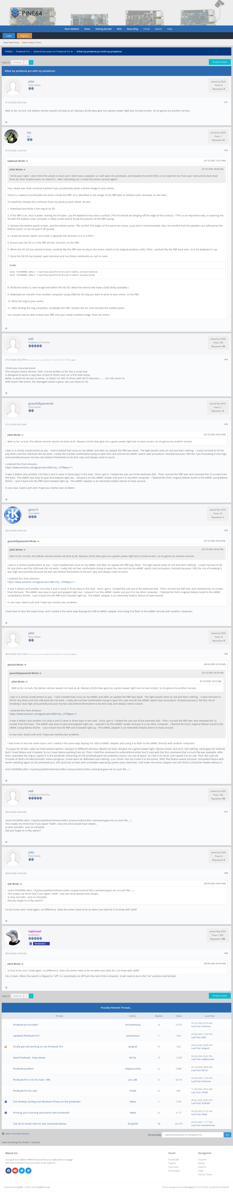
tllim (204, 1037)
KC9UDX (206, 1103)
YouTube (173, 1167)
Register (24, 35)
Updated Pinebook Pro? (26, 1035)
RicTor (132, 1057)
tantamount (133, 1035)
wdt (30, 339)
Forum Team (205, 1174)
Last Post (196, 1026)
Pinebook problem (23, 1068)
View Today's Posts (31, 42)
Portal (146, 28)
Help (169, 28)
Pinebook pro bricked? (25, 1024)
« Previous (17, 62)
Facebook (173, 1159)
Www (133, 1101)
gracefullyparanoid (40, 403)
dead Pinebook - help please (29, 1057)
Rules (87, 28)
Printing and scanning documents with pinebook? (41, 1112)
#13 (226, 359)
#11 (226, 102)
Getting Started (103, 28)
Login (9, 35)
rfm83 (132, 1090)
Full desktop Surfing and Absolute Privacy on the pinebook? (47, 1101)
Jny (29, 132)
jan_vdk (132, 1079)
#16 (226, 653)
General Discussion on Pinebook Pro (52, 51)
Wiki (119, 28)
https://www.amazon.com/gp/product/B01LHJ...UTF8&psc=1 (39, 467)
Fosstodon (174, 1170)
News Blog (132, 28)
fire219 (225, 1187)
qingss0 (132, 1046)
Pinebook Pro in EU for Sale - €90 (31, 1079)
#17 (226, 811)
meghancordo (133, 1068)
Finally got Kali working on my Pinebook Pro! (38, 1046)
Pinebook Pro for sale (25, 1090)
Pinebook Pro (23, 51)
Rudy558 (133, 1123)
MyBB (19, 1187)
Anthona (206, 1026)
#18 (226, 873)
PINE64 (8, 51)
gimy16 (33, 510)
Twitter (172, 1163)
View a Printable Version (17, 1133)
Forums (202, 1159)
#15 (226, 530)
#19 (226, 953)
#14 (226, 424)
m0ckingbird (188, 1187)
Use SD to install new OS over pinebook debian (40, 1123)
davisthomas (208, 1125)
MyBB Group (43, 1187)
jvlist (31, 81)
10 (158, 1123)
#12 (226, 150)
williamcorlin (208, 1059)
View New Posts (11, 42)
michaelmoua (133, 1024)
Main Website (72, 28)
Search (158, 28)
